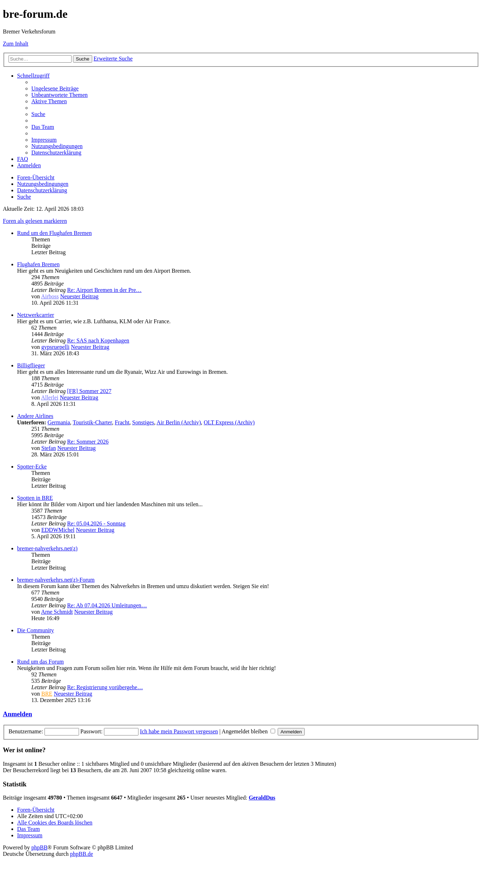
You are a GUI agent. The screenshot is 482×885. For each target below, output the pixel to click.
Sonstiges (143, 422)
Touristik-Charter (92, 422)
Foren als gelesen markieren (35, 221)
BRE (46, 694)
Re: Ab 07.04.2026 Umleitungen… (107, 605)
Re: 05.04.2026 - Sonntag (96, 523)
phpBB (39, 847)
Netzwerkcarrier (35, 315)
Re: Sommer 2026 (87, 442)
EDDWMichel (57, 530)
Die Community (35, 630)
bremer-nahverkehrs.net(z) (47, 548)
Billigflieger (31, 365)
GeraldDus (262, 798)
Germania (58, 422)
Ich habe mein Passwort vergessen (179, 731)
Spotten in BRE (35, 498)
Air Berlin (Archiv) (179, 422)
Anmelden (17, 714)
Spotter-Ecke (32, 467)
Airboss (50, 296)
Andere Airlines (35, 416)
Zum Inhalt (15, 44)
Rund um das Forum (40, 662)
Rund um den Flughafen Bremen (54, 233)
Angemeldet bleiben (248, 731)
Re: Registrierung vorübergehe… (105, 687)
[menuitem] (55, 88)
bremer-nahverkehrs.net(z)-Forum (56, 580)
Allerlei (49, 397)
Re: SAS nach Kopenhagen (98, 340)
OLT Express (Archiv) (229, 422)
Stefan (48, 448)
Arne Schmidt (57, 612)
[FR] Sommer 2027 (89, 391)
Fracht (122, 422)
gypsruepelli (55, 347)
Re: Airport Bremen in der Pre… (104, 290)
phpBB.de (81, 854)
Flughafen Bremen (38, 264)
